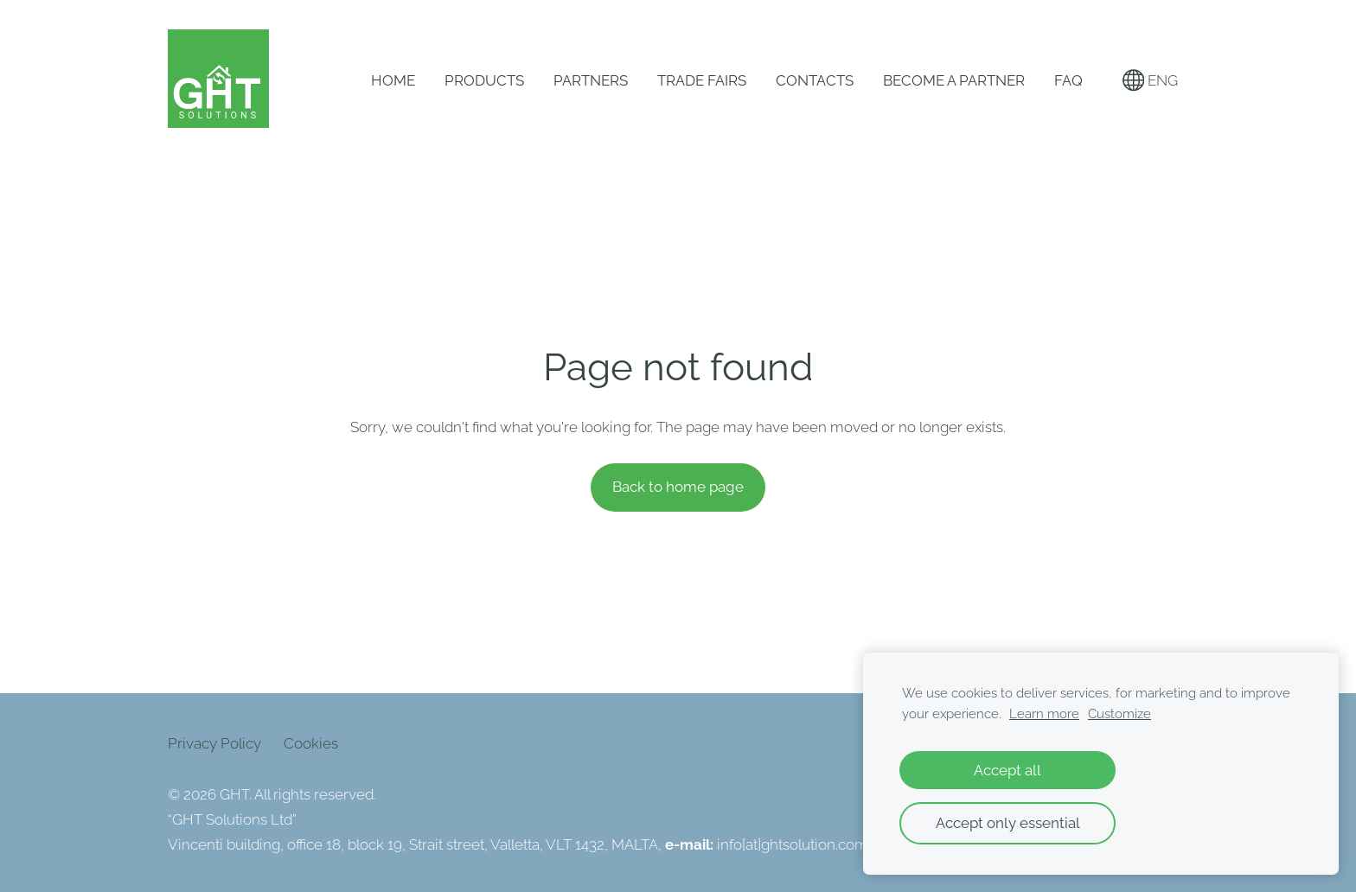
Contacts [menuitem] (815, 80)
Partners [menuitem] (590, 80)
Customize (1119, 714)
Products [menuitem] (484, 80)
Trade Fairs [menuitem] (701, 80)
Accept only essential (1008, 822)
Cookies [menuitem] (311, 743)
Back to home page (678, 486)
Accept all (1007, 770)
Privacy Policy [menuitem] (214, 743)
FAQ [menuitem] (1068, 80)
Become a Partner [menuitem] (954, 80)
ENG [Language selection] (1151, 80)
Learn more (1044, 714)
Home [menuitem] (393, 80)
